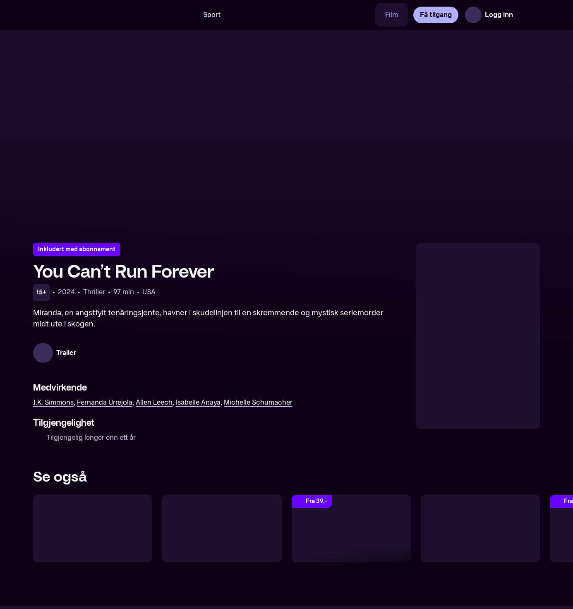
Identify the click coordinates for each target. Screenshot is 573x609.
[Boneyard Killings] (480, 528)
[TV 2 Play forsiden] (95, 15)
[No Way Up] (221, 528)
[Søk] (181, 14)
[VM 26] (303, 14)
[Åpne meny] (528, 14)
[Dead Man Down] (351, 528)
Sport (212, 15)
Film (391, 15)
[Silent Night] (92, 528)
